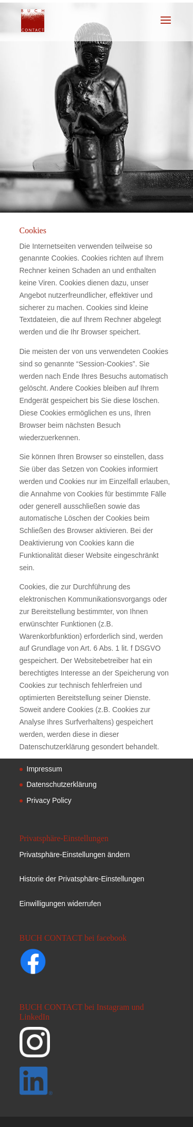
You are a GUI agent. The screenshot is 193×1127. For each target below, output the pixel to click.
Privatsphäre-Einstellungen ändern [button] (75, 854)
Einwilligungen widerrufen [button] (60, 903)
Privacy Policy (49, 800)
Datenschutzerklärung (62, 784)
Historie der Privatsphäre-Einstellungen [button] (82, 879)
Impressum (44, 769)
